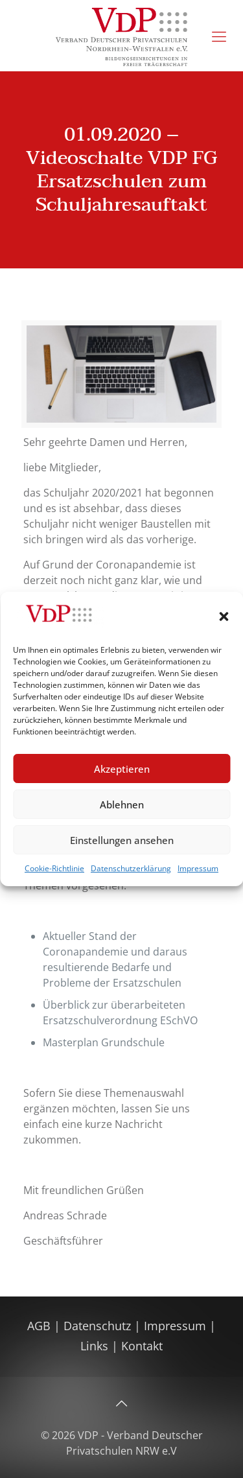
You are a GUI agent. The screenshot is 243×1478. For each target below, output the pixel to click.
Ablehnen (122, 804)
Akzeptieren (122, 768)
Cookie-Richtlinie (54, 868)
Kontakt (142, 1346)
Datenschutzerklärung (131, 868)
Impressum (198, 868)
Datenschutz (99, 1325)
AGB (40, 1325)
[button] (223, 616)
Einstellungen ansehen (122, 840)
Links (94, 1346)
